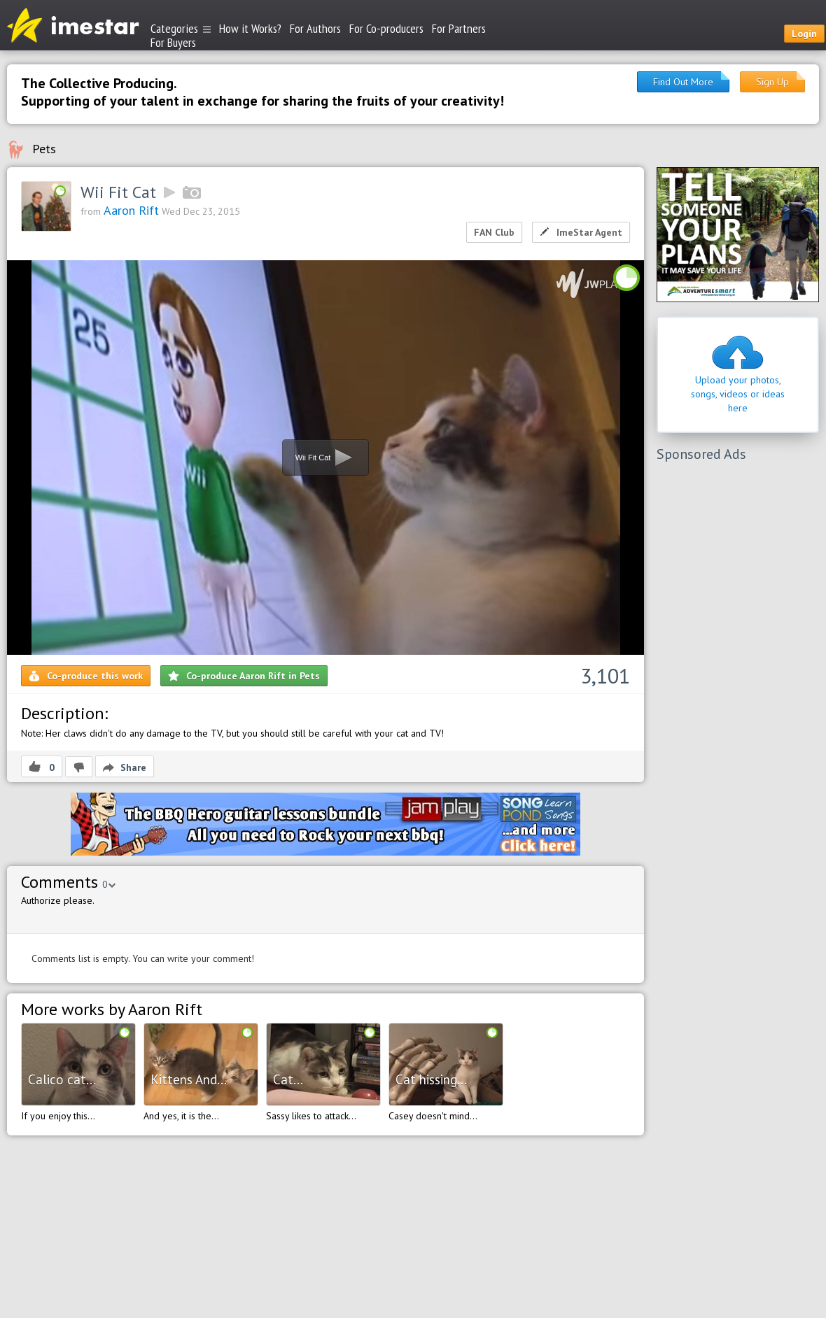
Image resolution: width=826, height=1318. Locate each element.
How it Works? (250, 28)
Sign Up (772, 82)
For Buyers (173, 42)
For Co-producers (386, 28)
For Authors (315, 28)
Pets (44, 149)
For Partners (459, 28)
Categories (180, 28)
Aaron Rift (131, 210)
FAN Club (494, 232)
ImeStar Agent (581, 232)
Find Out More (683, 82)
